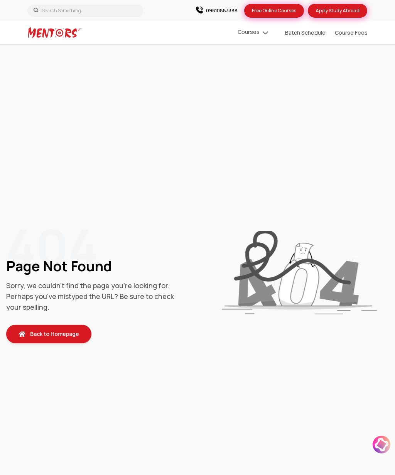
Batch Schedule (305, 32)
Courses (253, 32)
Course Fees (351, 32)
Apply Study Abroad (338, 10)
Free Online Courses (274, 10)
